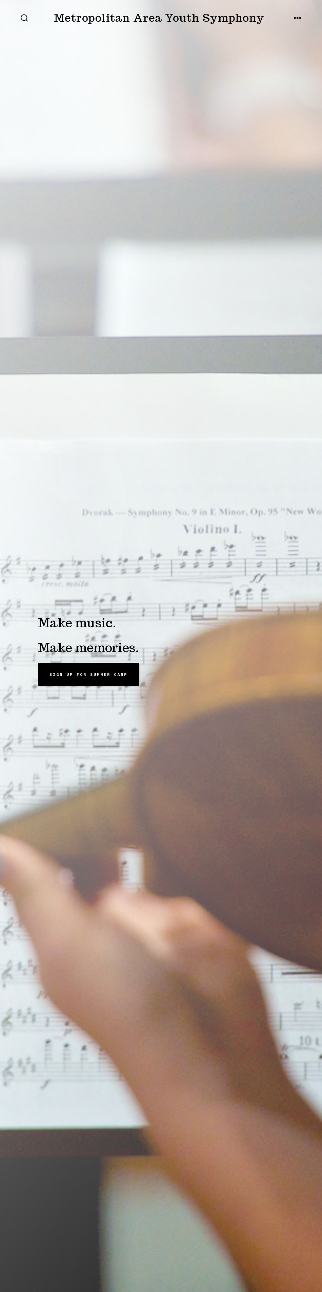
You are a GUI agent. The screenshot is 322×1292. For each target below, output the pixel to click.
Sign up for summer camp (88, 674)
